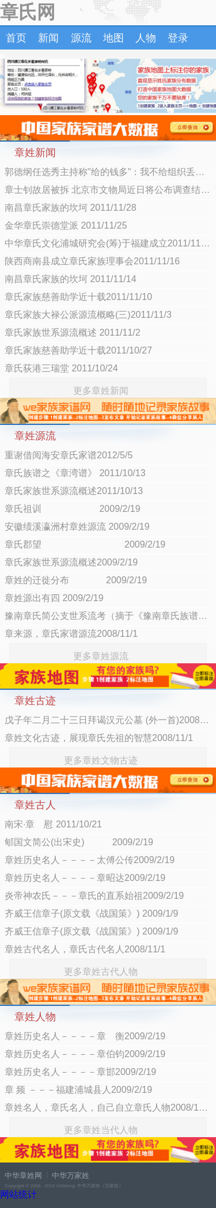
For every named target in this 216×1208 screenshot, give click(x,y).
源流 (81, 38)
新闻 (48, 38)
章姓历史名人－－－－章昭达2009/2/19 (85, 878)
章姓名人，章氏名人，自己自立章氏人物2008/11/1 (108, 1107)
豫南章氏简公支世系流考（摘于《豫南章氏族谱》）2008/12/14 (108, 616)
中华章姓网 (23, 1175)
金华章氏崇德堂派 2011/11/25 (66, 225)
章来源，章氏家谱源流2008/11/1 (71, 634)
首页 (16, 38)
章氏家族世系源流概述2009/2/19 (71, 562)
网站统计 (18, 1194)
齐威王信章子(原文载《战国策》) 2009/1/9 (91, 913)
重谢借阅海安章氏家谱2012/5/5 (68, 455)
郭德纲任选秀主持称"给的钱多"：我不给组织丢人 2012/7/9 (108, 172)
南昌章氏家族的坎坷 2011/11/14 (71, 279)
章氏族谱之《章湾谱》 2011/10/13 (75, 473)
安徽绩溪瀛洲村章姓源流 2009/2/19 (77, 526)
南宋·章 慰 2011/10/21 (53, 824)
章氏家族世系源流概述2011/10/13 (74, 491)
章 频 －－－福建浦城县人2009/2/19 (78, 1090)
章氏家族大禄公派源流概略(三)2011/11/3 (88, 315)
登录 (178, 38)
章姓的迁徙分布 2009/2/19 (76, 580)
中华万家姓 (70, 1175)
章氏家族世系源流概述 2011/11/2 (73, 332)
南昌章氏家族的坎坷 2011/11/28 (71, 207)
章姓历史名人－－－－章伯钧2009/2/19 (85, 1054)
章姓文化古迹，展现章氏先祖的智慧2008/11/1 (99, 738)
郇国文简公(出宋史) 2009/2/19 (79, 842)
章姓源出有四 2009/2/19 (54, 598)
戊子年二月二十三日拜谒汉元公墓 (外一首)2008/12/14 (108, 720)
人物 (145, 38)
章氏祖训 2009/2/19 (73, 509)
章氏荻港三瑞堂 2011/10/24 (61, 368)
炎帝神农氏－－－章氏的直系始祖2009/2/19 (94, 896)
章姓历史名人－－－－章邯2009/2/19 (80, 1072)
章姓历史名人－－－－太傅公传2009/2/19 (90, 860)
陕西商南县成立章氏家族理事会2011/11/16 (92, 261)
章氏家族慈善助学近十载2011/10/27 (78, 350)
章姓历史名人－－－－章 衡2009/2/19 (85, 1036)
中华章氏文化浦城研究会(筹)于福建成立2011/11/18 (108, 243)
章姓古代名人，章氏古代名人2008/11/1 (85, 949)
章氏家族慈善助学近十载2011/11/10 (78, 297)
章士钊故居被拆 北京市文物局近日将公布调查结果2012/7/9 (108, 190)
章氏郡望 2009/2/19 (85, 544)
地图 (113, 38)
